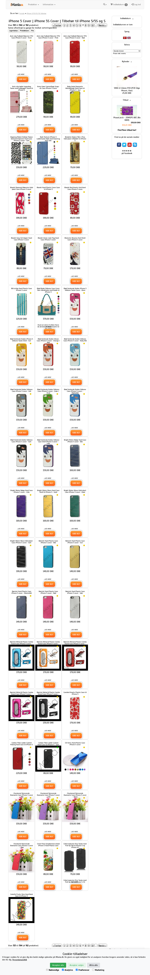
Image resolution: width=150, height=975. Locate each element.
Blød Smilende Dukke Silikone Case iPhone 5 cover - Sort (21, 441)
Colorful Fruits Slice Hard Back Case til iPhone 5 (21, 895)
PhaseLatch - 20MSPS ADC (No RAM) (126, 118)
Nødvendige (52, 970)
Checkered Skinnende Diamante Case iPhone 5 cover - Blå (21, 795)
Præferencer (82, 970)
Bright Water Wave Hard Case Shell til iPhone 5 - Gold (48, 491)
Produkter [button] (33, 4)
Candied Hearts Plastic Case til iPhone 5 (75, 693)
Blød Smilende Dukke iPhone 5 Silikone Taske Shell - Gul (21, 340)
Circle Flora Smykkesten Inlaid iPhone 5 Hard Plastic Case (48, 845)
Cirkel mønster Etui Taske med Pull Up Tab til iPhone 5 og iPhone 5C (75, 845)
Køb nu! (22, 79)
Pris (32, 31)
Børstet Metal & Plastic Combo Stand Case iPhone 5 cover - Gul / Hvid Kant (48, 643)
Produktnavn (24, 31)
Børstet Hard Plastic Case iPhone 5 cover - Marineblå (21, 592)
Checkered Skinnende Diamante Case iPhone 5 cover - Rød (21, 845)
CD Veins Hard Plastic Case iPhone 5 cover (75, 744)
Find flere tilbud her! (127, 130)
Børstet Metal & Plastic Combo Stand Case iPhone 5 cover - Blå (21, 643)
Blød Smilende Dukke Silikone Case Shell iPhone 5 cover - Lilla (48, 441)
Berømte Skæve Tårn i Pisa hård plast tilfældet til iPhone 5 (75, 139)
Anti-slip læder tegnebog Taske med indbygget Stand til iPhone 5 (21, 88)
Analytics (67, 970)
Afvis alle (93, 965)
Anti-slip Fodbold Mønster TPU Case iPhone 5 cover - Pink (48, 37)
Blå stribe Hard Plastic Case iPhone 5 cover (21, 289)
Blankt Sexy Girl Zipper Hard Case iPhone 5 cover (21, 239)
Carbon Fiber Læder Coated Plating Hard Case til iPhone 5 (21, 744)
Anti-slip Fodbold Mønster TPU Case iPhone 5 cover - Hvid (21, 37)
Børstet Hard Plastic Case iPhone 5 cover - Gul (75, 542)
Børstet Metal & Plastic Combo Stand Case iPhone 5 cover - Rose (21, 694)
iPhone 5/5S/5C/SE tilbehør (36, 13)
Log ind (136, 4)
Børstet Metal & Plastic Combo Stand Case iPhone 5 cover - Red (75, 643)
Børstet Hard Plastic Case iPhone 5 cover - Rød (48, 592)
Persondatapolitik (19, 960)
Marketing (98, 970)
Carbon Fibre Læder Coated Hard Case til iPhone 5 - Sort (48, 744)
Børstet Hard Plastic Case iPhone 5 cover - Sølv (75, 592)
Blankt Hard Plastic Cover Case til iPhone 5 (48, 188)
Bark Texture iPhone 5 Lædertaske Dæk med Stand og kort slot (48, 139)
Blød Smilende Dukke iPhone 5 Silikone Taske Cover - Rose (75, 289)
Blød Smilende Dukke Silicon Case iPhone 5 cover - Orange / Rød (48, 341)
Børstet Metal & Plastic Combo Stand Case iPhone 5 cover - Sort (48, 694)
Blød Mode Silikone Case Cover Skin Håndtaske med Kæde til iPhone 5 (48, 290)
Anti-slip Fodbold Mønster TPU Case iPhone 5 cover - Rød (75, 37)
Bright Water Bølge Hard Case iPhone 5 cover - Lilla (21, 491)
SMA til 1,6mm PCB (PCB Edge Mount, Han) (127, 89)
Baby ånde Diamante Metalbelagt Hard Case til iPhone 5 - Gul (75, 88)
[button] (105, 5)
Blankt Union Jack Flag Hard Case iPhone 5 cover (48, 239)
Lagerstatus (13, 31)
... (95, 25)
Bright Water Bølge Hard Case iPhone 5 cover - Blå (75, 441)
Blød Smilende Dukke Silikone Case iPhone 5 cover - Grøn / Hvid (48, 391)
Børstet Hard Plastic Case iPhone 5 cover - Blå (48, 542)
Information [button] (49, 4)
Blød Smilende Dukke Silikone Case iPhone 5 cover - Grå (21, 390)
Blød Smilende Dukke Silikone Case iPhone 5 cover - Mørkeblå (75, 391)
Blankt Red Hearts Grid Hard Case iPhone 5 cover (75, 188)
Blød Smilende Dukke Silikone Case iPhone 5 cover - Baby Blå (75, 340)
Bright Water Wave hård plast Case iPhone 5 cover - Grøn (75, 491)
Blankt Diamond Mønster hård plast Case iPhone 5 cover (21, 188)
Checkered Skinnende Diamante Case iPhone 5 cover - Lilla (48, 795)
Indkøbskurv (119, 4)
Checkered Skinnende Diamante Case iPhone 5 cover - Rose (75, 795)
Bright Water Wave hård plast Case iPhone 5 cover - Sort (21, 542)
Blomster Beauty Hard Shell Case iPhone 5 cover (75, 239)
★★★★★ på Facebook (127, 152)
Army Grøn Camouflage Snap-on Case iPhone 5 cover (48, 87)
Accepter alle (58, 965)
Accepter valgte (77, 965)
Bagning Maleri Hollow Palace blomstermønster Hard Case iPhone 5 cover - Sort (21, 139)
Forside (22, 13)
